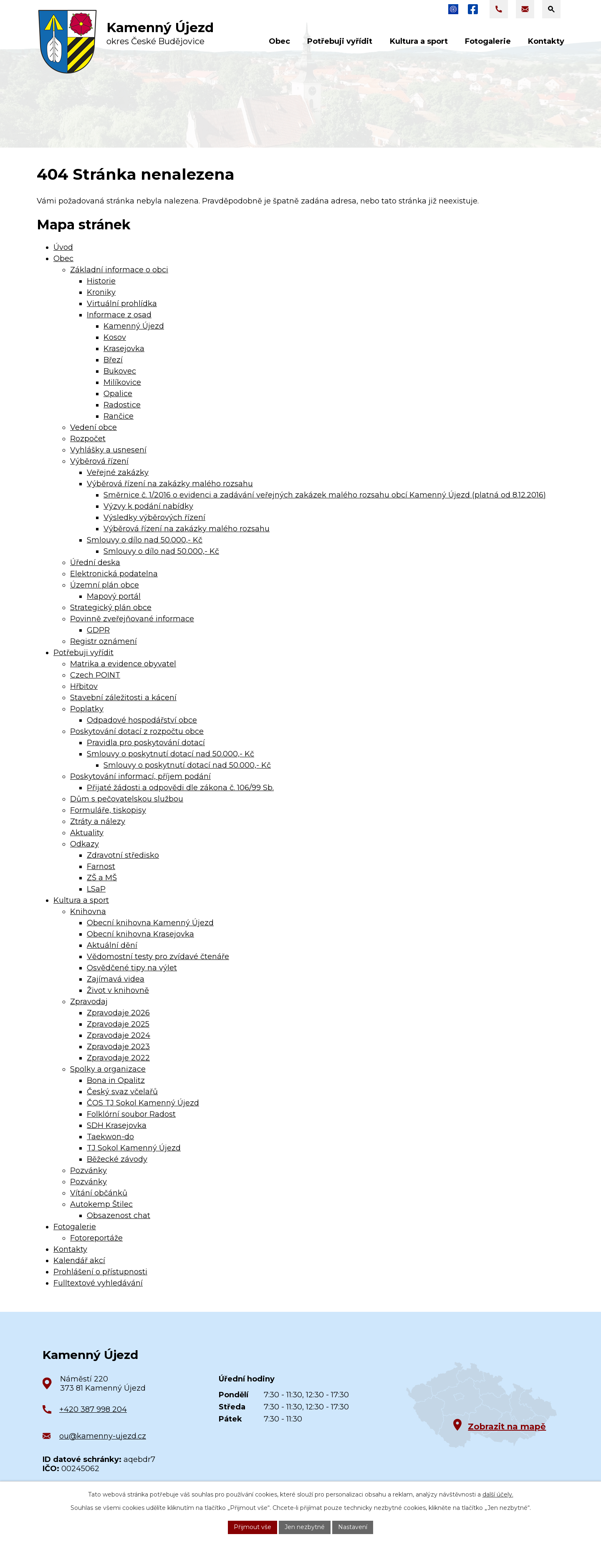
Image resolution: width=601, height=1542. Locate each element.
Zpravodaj (89, 1001)
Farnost (101, 866)
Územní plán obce (104, 585)
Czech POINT (95, 675)
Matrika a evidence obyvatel (123, 663)
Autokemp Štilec (101, 1204)
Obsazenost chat (118, 1215)
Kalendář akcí (79, 1260)
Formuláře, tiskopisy (108, 810)
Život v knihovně (118, 990)
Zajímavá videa (115, 979)
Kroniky (101, 292)
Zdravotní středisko (123, 855)
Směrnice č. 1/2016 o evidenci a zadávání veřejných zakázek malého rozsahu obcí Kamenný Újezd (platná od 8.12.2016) (325, 495)
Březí (113, 359)
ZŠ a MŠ (102, 877)
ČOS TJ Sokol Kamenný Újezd (143, 1103)
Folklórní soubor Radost (131, 1114)
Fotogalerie (74, 1226)
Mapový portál (114, 596)
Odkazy (84, 844)
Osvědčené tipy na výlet (132, 967)
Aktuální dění (112, 945)
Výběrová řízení (99, 461)
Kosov (115, 337)
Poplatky (87, 708)
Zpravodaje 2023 (118, 1046)
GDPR (98, 630)
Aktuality (87, 832)
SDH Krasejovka (116, 1125)
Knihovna (88, 911)
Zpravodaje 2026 (118, 1012)
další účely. (497, 1494)
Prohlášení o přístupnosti (100, 1271)
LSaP (96, 889)
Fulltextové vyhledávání (98, 1283)
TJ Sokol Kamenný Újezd (134, 1148)
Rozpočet (88, 438)
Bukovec (120, 371)
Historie (101, 281)
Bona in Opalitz (116, 1080)
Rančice (119, 416)
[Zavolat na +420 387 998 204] (499, 9)
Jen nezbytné (305, 1527)
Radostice (122, 404)
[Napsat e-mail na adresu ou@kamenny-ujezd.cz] (525, 9)
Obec (63, 258)
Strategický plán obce (111, 607)
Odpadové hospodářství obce (142, 720)
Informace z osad (119, 314)
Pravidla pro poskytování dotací (146, 742)
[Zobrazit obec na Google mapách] (481, 1405)
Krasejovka (124, 348)
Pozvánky (88, 1170)
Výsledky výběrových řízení (154, 517)
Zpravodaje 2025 (118, 1024)
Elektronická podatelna (114, 573)
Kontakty (70, 1249)
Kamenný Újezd (134, 326)
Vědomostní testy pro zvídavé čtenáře (158, 956)
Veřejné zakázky (118, 472)
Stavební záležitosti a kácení (123, 697)
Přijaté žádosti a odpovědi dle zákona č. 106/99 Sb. (180, 787)
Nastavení (352, 1527)
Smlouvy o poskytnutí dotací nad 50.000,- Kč (170, 753)
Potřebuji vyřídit (83, 652)
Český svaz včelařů (122, 1091)
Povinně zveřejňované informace (132, 618)
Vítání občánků (98, 1193)
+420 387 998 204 (93, 1409)
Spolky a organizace (108, 1069)
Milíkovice (122, 382)
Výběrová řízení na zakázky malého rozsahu (170, 483)
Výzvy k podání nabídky (148, 506)
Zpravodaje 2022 (118, 1057)
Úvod (63, 247)
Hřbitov (84, 686)
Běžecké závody (117, 1159)
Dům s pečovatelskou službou (126, 799)
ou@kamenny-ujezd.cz (102, 1436)
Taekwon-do (110, 1136)
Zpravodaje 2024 (118, 1035)
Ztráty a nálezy (97, 821)
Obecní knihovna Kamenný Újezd (150, 922)
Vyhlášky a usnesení (108, 450)
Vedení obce (93, 427)
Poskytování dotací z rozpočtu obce (137, 731)
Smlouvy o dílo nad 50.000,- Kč (144, 540)
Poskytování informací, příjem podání (140, 776)
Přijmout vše (252, 1527)
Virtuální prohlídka (122, 303)
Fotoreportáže (96, 1238)
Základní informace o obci (119, 269)
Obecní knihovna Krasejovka (140, 934)
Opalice (118, 393)
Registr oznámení (103, 641)
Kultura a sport (81, 900)
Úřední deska (95, 562)
